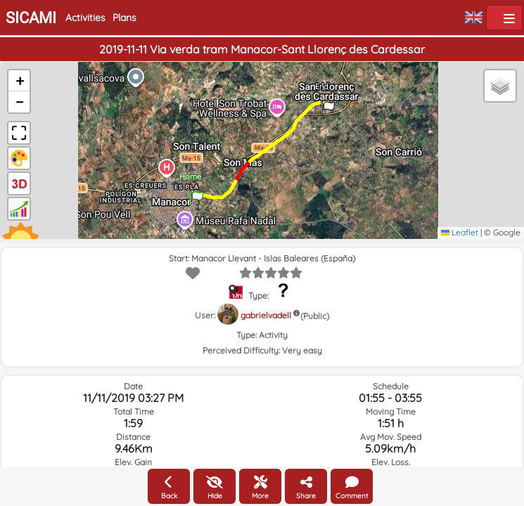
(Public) (314, 316)
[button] (196, 193)
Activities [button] (85, 17)
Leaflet (459, 232)
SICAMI (31, 18)
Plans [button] (124, 17)
